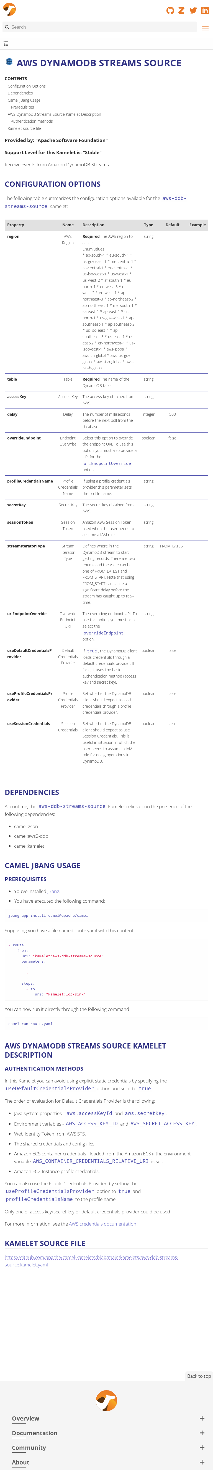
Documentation (35, 1433)
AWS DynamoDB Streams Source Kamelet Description (54, 114)
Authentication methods (32, 121)
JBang (53, 891)
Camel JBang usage (24, 100)
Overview (25, 1418)
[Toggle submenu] (6, 44)
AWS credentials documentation (102, 1224)
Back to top (199, 1376)
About (20, 1462)
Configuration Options (27, 86)
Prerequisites (22, 107)
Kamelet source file (24, 128)
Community (29, 1447)
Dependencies (20, 93)
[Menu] (203, 27)
